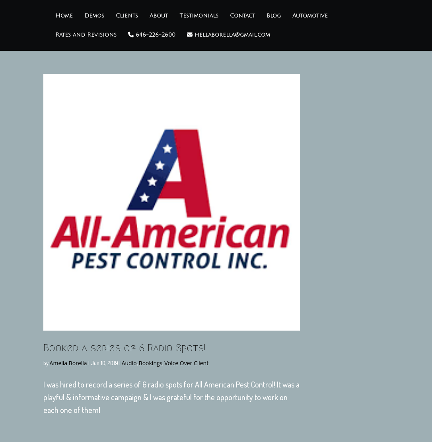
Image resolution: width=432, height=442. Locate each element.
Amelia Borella (68, 363)
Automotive (310, 16)
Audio (129, 363)
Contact (242, 16)
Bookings (151, 363)
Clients (127, 16)
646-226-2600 (151, 35)
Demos (94, 16)
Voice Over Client (186, 363)
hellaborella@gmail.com (228, 35)
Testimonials (198, 16)
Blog (274, 16)
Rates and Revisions (86, 35)
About (159, 16)
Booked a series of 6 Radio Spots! (124, 347)
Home (64, 16)
